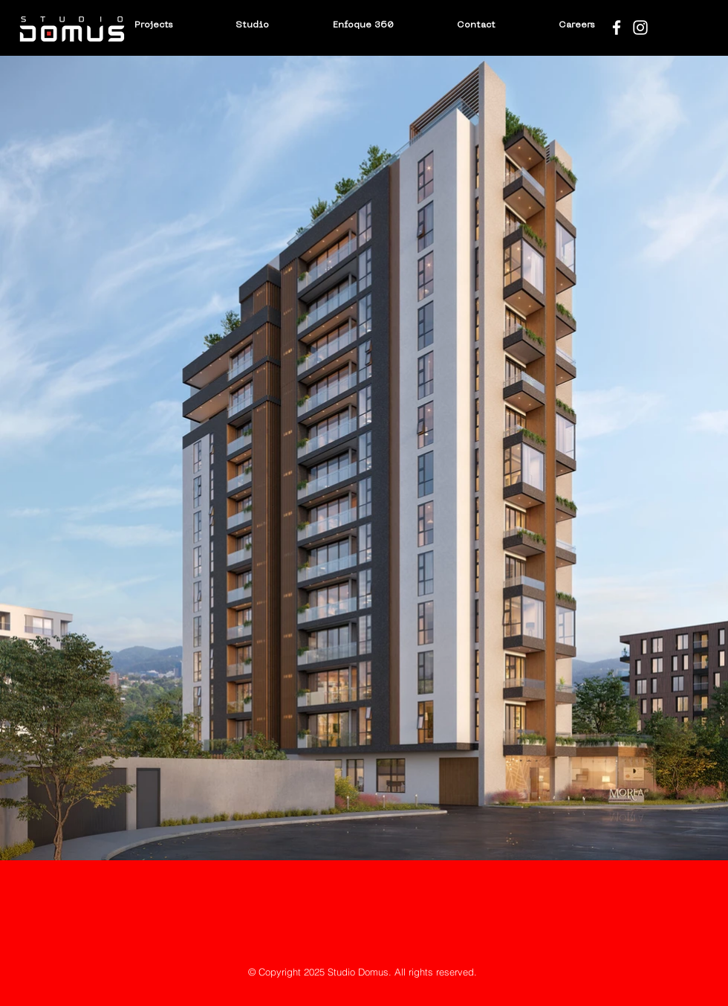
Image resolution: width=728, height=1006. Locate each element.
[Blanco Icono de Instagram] (640, 27)
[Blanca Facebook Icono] (616, 27)
